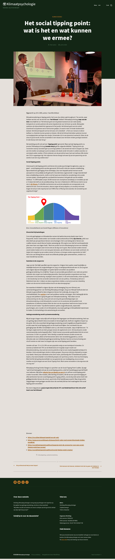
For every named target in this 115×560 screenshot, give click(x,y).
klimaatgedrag (42, 455)
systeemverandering (52, 455)
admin (54, 45)
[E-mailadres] (25, 527)
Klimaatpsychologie (25, 556)
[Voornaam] (25, 531)
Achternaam (18, 534)
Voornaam (18, 529)
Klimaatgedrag (57, 17)
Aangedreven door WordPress (54, 556)
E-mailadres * (19, 524)
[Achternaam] (25, 536)
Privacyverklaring (38, 556)
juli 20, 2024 (63, 45)
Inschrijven (25, 540)
